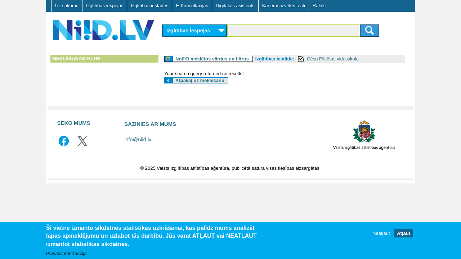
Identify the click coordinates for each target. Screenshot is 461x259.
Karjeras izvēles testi (283, 5)
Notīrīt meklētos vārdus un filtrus (212, 59)
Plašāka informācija (66, 253)
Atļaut (403, 233)
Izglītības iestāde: (274, 59)
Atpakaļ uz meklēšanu (199, 80)
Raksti (319, 5)
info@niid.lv (137, 139)
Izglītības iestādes (149, 5)
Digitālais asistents (235, 5)
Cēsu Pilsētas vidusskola (333, 59)
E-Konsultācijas (192, 5)
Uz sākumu (67, 5)
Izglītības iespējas (104, 5)
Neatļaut (381, 233)
